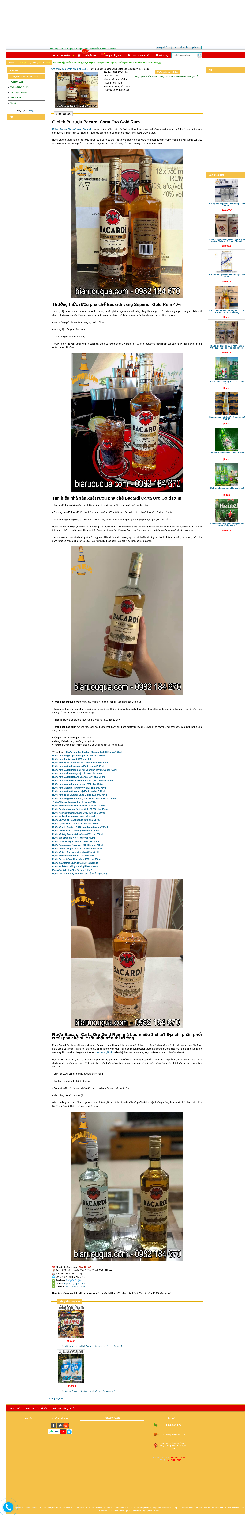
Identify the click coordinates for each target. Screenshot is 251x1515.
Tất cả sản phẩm (60, 55)
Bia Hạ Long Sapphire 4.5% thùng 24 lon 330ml (227, 205)
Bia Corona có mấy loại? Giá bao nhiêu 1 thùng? (227, 418)
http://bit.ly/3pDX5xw (76, 1286)
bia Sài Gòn (68, 1508)
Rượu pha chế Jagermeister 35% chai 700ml (75, 841)
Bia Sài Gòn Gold (219, 1508)
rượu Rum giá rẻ (103, 1052)
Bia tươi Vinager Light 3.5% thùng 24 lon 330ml (227, 276)
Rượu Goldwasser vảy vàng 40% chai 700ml (75, 830)
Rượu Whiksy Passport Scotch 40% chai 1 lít (75, 852)
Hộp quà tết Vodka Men (184, 1508)
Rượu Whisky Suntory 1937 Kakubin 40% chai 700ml (80, 827)
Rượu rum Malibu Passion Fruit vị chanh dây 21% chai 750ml (84, 770)
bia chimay (137, 1508)
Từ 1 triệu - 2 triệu (18, 92)
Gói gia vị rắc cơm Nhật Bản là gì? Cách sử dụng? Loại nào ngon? (93, 1346)
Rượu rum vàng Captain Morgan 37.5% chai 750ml (78, 755)
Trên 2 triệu (15, 98)
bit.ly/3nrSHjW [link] (73, 1280)
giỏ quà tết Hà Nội (133, 1511)
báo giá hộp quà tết (64, 1408)
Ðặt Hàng (161, 55)
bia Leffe (148, 1508)
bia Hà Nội (56, 1508)
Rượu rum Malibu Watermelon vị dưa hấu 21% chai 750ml (82, 780)
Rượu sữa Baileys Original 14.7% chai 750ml (75, 823)
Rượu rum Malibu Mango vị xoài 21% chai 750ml (77, 773)
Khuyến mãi (91, 55)
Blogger (32, 110)
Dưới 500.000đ (16, 82)
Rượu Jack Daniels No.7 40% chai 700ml (73, 838)
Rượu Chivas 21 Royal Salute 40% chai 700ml (76, 820)
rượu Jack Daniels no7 (162, 1508)
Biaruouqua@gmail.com (174, 1434)
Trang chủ (54, 69)
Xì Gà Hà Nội (233, 1508)
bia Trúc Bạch (45, 1508)
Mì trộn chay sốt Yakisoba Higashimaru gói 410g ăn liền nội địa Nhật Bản (71, 1308)
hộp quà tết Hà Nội (151, 1511)
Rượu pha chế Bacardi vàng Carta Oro (72, 129)
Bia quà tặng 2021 (111, 55)
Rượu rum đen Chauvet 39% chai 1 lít (72, 759)
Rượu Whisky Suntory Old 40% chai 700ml (75, 802)
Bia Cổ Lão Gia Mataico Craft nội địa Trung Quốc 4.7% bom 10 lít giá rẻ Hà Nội (227, 240)
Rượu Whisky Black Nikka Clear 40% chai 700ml (77, 834)
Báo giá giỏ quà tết (36, 1408)
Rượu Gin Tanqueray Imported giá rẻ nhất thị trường (80, 873)
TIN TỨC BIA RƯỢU (138, 55)
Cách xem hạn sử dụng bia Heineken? (227, 488)
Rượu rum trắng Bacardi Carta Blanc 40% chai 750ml (80, 795)
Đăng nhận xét (56, 1398)
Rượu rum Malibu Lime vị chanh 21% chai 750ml (77, 784)
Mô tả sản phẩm (63, 114)
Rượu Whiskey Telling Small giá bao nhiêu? (75, 866)
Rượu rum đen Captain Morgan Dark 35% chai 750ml (94, 752)
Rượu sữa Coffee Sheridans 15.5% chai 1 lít (75, 863)
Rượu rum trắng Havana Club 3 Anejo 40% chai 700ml (80, 762)
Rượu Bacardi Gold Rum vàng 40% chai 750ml (76, 859)
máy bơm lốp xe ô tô (103, 1508)
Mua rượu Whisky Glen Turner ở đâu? (72, 870)
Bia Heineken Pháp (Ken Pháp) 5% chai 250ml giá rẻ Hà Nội (227, 525)
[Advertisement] (125, 23)
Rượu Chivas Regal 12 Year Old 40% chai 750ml (77, 848)
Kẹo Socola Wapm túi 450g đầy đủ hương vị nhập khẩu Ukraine (71, 1353)
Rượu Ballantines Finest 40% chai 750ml (73, 816)
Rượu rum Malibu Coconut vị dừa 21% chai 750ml (78, 791)
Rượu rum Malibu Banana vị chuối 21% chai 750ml (78, 777)
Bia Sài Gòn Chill (202, 1508)
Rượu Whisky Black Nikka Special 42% (78, 805)
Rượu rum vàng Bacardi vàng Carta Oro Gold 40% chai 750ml (84, 798)
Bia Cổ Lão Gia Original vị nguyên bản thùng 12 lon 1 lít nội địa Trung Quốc (227, 347)
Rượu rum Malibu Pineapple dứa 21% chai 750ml (78, 766)
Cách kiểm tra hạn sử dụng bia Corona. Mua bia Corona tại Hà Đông (227, 311)
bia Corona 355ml (116, 1511)
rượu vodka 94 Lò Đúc (84, 1508)
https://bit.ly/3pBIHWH (74, 1283)
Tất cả (13, 103)
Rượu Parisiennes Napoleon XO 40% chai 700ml (77, 845)
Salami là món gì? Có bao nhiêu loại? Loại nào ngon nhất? (90, 1391)
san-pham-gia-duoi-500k (74, 69)
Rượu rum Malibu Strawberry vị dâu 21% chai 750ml (79, 788)
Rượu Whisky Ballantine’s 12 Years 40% (73, 855)
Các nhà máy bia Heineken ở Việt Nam (227, 453)
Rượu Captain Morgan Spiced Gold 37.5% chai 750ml (80, 809)
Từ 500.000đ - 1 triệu (19, 87)
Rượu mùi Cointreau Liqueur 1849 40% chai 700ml (78, 812)
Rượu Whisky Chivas (123, 1508)
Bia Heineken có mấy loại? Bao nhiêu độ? (227, 382)
